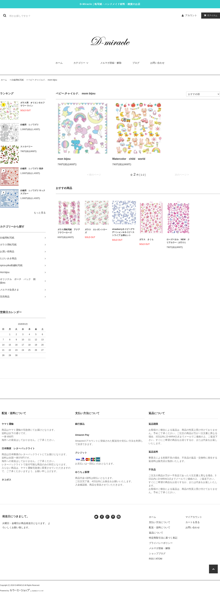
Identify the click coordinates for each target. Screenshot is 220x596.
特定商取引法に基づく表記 (163, 537)
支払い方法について (159, 522)
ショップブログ (157, 553)
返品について (156, 532)
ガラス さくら (146, 239)
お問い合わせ (157, 62)
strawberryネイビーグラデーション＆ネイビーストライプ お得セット (123, 232)
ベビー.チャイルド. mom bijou (42, 80)
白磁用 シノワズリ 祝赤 (31, 168)
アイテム (209, 15)
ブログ (135, 62)
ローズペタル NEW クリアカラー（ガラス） (178, 241)
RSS (151, 558)
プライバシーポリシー (161, 543)
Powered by (22, 591)
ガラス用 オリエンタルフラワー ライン (32, 104)
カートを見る (192, 522)
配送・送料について (159, 527)
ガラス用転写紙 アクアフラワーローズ (69, 231)
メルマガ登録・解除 (111, 62)
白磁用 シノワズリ (29, 124)
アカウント (191, 15)
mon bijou (64, 158)
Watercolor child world (128, 158)
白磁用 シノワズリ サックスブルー (32, 192)
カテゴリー (81, 62)
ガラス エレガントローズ (96, 231)
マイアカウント (193, 517)
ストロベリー (26, 146)
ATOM (159, 558)
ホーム (59, 62)
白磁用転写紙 (18, 80)
